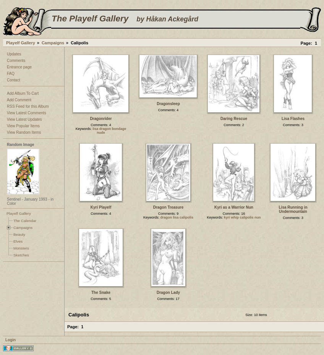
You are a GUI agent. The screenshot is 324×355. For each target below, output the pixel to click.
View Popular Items (23, 126)
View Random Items (24, 132)
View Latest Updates (24, 119)
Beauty (19, 234)
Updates (14, 54)
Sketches (21, 255)
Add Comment (19, 100)
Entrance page (19, 67)
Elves (18, 241)
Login (10, 340)
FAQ (11, 73)
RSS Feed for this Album (28, 106)
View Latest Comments (26, 113)
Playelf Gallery (20, 43)
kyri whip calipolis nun (242, 217)
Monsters (21, 248)
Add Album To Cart (23, 93)
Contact (13, 80)
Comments (16, 60)
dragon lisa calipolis (177, 217)
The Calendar (24, 221)
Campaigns (53, 43)
